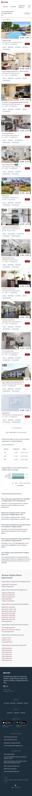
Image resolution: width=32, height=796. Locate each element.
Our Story (6, 703)
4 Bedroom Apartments (8, 597)
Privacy (27, 779)
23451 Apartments (7, 654)
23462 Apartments (7, 648)
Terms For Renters (18, 779)
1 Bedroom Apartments (8, 601)
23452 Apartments (7, 652)
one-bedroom (18, 529)
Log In (29, 6)
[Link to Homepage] (4, 2)
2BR (5, 456)
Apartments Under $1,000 (9, 611)
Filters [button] (27, 13)
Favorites (13, 7)
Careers (5, 7)
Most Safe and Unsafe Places (12, 766)
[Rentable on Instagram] (7, 687)
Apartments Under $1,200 (9, 609)
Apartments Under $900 (8, 613)
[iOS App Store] (7, 724)
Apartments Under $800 (8, 615)
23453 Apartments (7, 650)
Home (7, 432)
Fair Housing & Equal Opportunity (13, 745)
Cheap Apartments (7, 621)
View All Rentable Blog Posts (11, 771)
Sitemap (23, 713)
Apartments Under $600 (8, 607)
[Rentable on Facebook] (4, 687)
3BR (5, 459)
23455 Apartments (7, 656)
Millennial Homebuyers (10, 769)
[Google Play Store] (21, 724)
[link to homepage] (16, 673)
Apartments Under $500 (8, 619)
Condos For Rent (6, 640)
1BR (5, 452)
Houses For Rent (6, 638)
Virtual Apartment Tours (10, 739)
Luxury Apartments (7, 642)
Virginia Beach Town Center (9, 584)
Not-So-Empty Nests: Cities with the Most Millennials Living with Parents (15, 762)
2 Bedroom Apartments (8, 593)
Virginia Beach (13, 432)
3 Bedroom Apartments (8, 595)
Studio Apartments (7, 599)
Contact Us (10, 713)
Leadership (20, 703)
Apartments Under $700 (8, 617)
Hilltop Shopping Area (8, 586)
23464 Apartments (7, 660)
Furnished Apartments (8, 631)
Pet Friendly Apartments (8, 627)
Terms (10, 779)
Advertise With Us (22, 6)
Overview (12, 703)
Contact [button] (27, 44)
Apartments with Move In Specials (11, 629)
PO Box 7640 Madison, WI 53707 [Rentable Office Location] (8, 690)
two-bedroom (20, 543)
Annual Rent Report (9, 754)
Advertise (16, 713)
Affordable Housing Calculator (12, 743)
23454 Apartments (7, 658)
